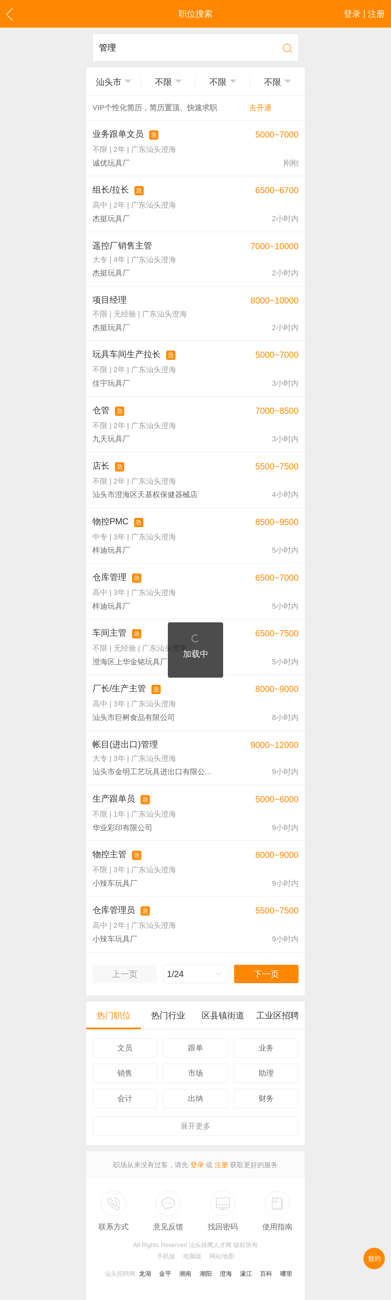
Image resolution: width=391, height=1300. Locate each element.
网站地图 (221, 1256)
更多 (195, 1126)
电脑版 (192, 1256)
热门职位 (114, 1015)
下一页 (266, 974)
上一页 (124, 974)
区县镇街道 (223, 1015)
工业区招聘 (277, 1015)
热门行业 (168, 1015)
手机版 (166, 1256)
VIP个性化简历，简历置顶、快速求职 (182, 107)
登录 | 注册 (364, 13)
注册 (221, 1165)
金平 (165, 1273)
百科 (266, 1273)
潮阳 (206, 1273)
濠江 (246, 1273)
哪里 (286, 1273)
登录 (197, 1165)
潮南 (185, 1273)
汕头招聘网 (120, 1273)
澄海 (226, 1273)
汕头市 (108, 82)
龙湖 (145, 1273)
